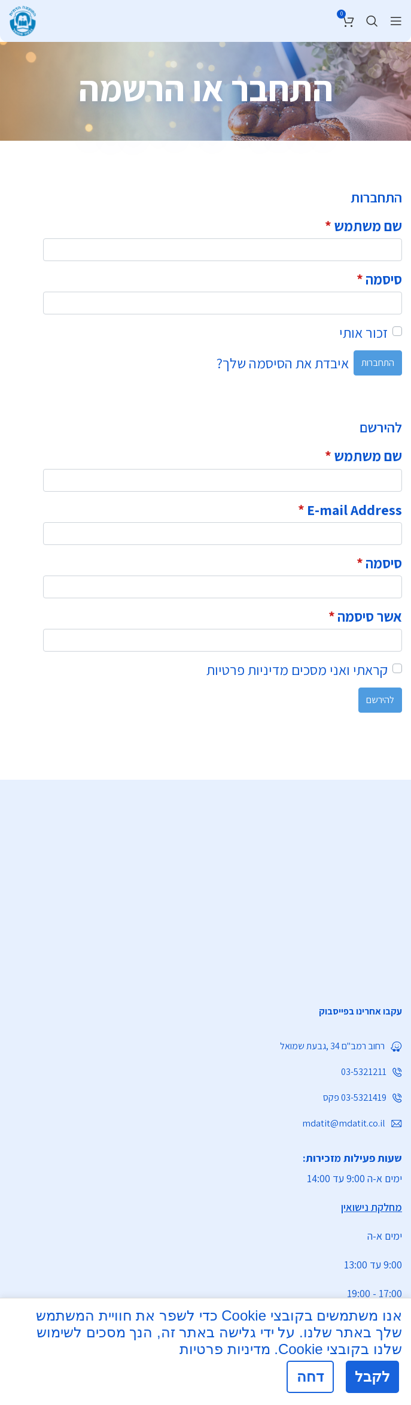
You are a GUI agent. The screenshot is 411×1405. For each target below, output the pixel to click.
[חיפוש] (372, 21)
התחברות (377, 362)
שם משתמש (363, 225)
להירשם (380, 700)
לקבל (372, 1376)
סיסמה (379, 279)
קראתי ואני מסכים (297, 669)
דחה (310, 1376)
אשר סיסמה (365, 616)
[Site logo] (22, 19)
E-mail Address (350, 509)
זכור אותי (363, 332)
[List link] (205, 1011)
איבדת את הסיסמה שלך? (283, 363)
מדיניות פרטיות (247, 669)
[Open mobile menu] (396, 21)
